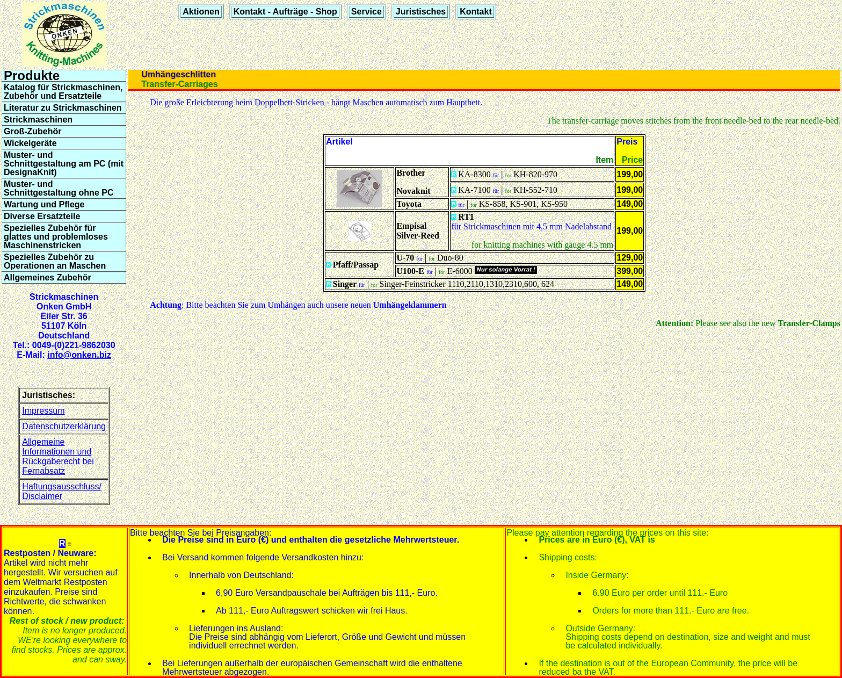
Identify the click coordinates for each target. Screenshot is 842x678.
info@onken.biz (79, 354)
